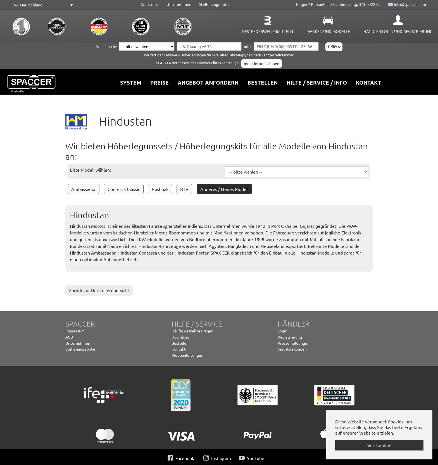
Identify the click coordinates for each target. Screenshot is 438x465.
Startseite (149, 4)
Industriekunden (292, 348)
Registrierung (290, 336)
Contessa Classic (124, 189)
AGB (69, 336)
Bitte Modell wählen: (90, 169)
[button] (42, 5)
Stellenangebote (214, 4)
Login (282, 330)
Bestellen (180, 343)
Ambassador (83, 189)
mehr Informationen (261, 63)
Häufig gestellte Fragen (192, 330)
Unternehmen (178, 4)
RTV (184, 189)
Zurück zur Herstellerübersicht (99, 290)
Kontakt (179, 348)
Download (180, 336)
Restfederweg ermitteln (267, 31)
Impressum (75, 330)
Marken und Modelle (328, 31)
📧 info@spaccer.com (407, 4)
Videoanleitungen (187, 355)
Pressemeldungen (294, 343)
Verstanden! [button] (379, 445)
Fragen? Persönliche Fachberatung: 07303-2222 (338, 4)
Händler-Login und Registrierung (397, 31)
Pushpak (160, 189)
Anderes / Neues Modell (224, 189)
